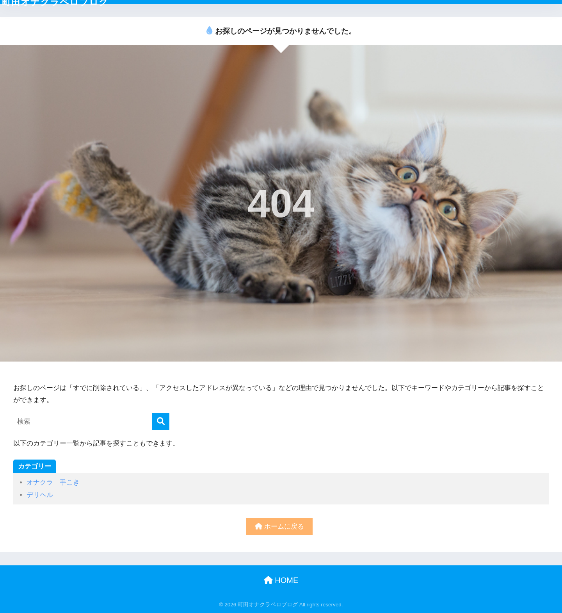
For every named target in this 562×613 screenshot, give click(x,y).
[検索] (160, 421)
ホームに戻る (279, 526)
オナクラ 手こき (53, 482)
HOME (281, 580)
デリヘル (40, 495)
